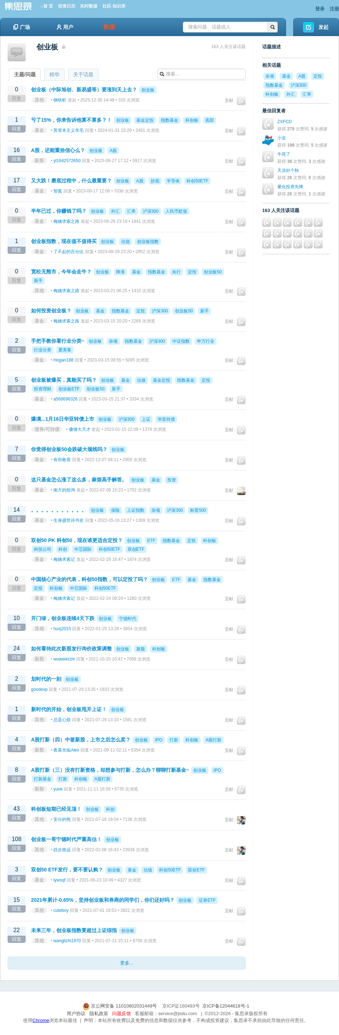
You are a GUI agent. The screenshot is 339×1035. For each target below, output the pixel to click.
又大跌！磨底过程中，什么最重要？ (71, 180)
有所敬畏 (62, 459)
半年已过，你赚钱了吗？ (59, 211)
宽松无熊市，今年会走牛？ (61, 271)
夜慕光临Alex (66, 750)
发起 (323, 27)
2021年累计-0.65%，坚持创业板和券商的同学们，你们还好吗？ (103, 900)
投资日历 (66, 6)
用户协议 (76, 1013)
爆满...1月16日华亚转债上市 (62, 419)
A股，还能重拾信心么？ (58, 150)
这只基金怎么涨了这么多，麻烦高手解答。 (79, 479)
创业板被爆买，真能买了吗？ (64, 380)
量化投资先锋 (290, 186)
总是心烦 (62, 719)
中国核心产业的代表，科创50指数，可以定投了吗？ (89, 579)
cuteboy (61, 910)
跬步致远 (62, 849)
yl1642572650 (66, 160)
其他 (39, 100)
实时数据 (88, 6)
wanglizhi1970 (67, 940)
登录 (320, 9)
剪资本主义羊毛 (68, 130)
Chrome (40, 1020)
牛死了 (283, 154)
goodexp (39, 689)
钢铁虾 (59, 100)
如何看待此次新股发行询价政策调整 (71, 648)
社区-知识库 (114, 6)
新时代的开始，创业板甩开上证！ (69, 709)
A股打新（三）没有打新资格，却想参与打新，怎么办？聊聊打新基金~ (110, 770)
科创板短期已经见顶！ (56, 809)
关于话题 (83, 74)
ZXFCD (284, 121)
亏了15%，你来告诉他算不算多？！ (71, 120)
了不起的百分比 (68, 251)
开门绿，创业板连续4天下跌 (62, 618)
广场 (21, 27)
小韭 (281, 137)
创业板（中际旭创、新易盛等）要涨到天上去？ (84, 89)
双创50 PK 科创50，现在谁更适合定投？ (77, 540)
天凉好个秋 (288, 170)
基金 (39, 130)
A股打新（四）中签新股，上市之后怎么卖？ (81, 739)
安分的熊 (62, 819)
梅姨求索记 (64, 559)
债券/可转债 (47, 429)
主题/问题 (25, 74)
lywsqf (59, 880)
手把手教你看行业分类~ (57, 341)
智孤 (57, 191)
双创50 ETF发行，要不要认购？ (67, 869)
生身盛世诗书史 (68, 520)
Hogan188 (63, 360)
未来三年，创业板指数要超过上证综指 (74, 930)
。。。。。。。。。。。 (59, 510)
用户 (65, 27)
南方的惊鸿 (64, 490)
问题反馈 (121, 1013)
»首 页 (47, 6)
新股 (39, 160)
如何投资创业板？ (51, 310)
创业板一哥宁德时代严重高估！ (66, 839)
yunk (57, 789)
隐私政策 (98, 1013)
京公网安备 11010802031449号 (120, 1006)
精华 (54, 74)
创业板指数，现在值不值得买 (64, 241)
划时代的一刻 (46, 679)
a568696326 (65, 399)
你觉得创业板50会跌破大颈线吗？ (69, 449)
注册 (334, 9)
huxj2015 (62, 628)
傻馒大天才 (80, 429)
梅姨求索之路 (66, 221)
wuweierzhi (64, 659)
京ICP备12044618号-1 (225, 1006)
